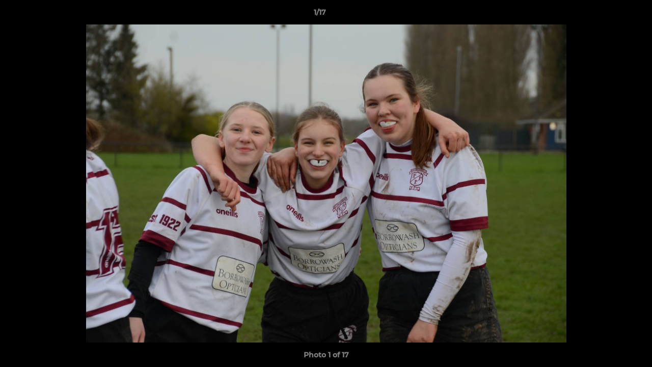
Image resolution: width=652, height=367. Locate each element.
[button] (609, 14)
